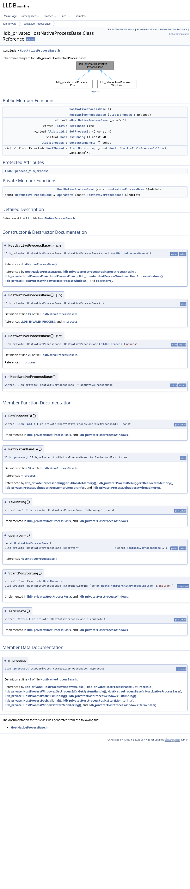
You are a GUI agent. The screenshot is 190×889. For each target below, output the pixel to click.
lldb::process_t (122, 115)
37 (29, 468)
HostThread (55, 148)
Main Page (10, 16)
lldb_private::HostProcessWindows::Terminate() (122, 705)
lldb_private (10, 23)
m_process (41, 171)
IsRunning (77, 137)
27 (29, 314)
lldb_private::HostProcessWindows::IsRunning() (102, 696)
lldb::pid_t (57, 131)
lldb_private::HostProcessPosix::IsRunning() (36, 696)
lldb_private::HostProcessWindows (103, 435)
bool (63, 137)
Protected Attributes (147, 29)
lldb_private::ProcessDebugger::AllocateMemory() (60, 483)
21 (27, 218)
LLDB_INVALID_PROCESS (37, 321)
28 (29, 355)
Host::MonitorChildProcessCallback (138, 148)
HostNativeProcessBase (36, 23)
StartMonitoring (82, 148)
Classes (50, 16)
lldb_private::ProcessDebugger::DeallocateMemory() (135, 483)
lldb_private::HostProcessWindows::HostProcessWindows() (121, 276)
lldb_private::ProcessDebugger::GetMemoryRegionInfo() (45, 488)
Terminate (77, 126)
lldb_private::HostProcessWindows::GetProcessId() (41, 691)
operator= (65, 195)
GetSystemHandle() (92, 691)
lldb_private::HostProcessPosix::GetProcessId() (120, 687)
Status (62, 126)
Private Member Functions (173, 29)
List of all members (179, 34)
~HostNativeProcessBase (88, 120)
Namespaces (29, 16)
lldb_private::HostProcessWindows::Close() (55, 687)
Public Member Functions (121, 29)
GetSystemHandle (82, 143)
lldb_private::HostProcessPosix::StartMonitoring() (97, 700)
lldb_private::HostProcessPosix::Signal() (33, 700)
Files (65, 16)
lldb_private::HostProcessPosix (49, 435)
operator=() (104, 281)
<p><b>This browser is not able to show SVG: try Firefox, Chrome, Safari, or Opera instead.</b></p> (95, 74)
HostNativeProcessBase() (38, 264)
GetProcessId (79, 131)
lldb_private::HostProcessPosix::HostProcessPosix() (98, 272)
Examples (80, 16)
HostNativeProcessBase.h (40, 51)
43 (29, 679)
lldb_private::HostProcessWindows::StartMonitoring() (43, 705)
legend (95, 91)
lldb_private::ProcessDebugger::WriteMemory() (126, 488)
